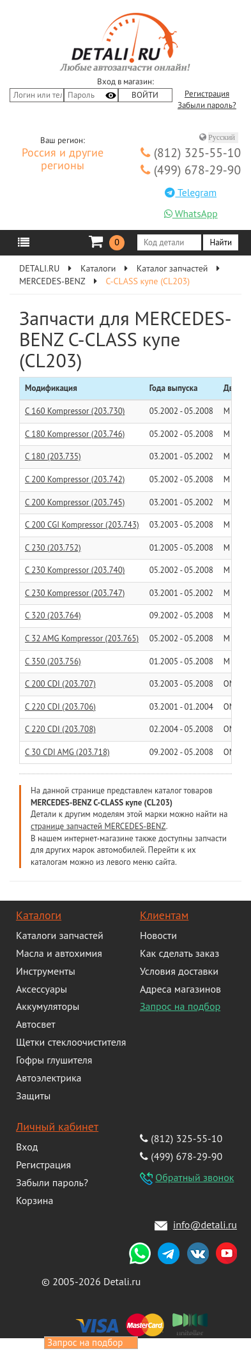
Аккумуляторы (47, 1006)
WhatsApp (191, 213)
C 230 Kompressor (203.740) (75, 570)
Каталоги (38, 915)
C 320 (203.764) (53, 615)
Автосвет (36, 1024)
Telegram (191, 192)
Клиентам (164, 915)
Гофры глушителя (54, 1059)
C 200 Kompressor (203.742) (75, 479)
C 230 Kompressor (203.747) (75, 593)
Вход (27, 1146)
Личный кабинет (57, 1126)
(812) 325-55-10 (191, 152)
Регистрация (207, 94)
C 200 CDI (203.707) (60, 683)
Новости (158, 935)
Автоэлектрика (49, 1077)
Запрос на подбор (180, 1006)
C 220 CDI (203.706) (60, 706)
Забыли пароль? (207, 105)
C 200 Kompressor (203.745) (75, 502)
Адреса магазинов (180, 988)
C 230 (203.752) (53, 547)
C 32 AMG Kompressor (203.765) (82, 638)
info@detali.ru (205, 1224)
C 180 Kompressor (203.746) (75, 434)
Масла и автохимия (59, 953)
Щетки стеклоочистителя (71, 1041)
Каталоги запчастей (59, 935)
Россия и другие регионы (62, 159)
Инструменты (45, 971)
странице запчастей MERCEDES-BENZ (98, 826)
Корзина (34, 1200)
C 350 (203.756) (53, 661)
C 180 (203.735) (53, 456)
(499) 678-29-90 (191, 170)
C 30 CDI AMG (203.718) (67, 752)
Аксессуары (41, 988)
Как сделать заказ (179, 953)
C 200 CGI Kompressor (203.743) (82, 524)
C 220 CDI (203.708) (60, 729)
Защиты (33, 1095)
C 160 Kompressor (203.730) (75, 411)
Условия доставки (179, 971)
